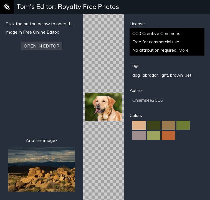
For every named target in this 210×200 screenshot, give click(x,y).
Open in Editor (41, 46)
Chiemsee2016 (147, 100)
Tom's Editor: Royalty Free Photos (67, 6)
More (183, 50)
